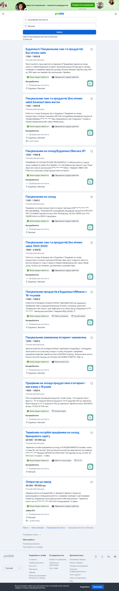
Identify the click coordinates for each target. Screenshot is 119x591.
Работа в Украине (76, 563)
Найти (59, 32)
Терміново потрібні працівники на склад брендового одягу (52, 434)
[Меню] (3, 13)
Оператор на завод (38, 481)
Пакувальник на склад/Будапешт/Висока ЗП (55, 151)
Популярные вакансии (31, 544)
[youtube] (115, 556)
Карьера (32, 572)
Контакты (33, 566)
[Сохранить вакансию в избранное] (91, 49)
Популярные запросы (78, 559)
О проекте (33, 559)
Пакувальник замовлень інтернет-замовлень (56, 337)
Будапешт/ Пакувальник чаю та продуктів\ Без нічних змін (54, 50)
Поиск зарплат (75, 575)
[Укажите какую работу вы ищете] (59, 19)
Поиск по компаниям (78, 578)
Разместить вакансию (82, 5)
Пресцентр (33, 569)
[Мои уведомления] (115, 13)
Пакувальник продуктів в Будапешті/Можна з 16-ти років (56, 293)
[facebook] (96, 556)
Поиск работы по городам (33, 547)
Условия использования (79, 566)
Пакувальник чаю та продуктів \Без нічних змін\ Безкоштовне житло (54, 100)
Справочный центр (36, 563)
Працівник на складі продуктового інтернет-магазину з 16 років (56, 384)
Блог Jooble (53, 568)
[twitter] (102, 556)
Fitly (71, 581)
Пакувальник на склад (41, 196)
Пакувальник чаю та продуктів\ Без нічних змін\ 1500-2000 (54, 244)
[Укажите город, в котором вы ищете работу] (59, 26)
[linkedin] (108, 556)
